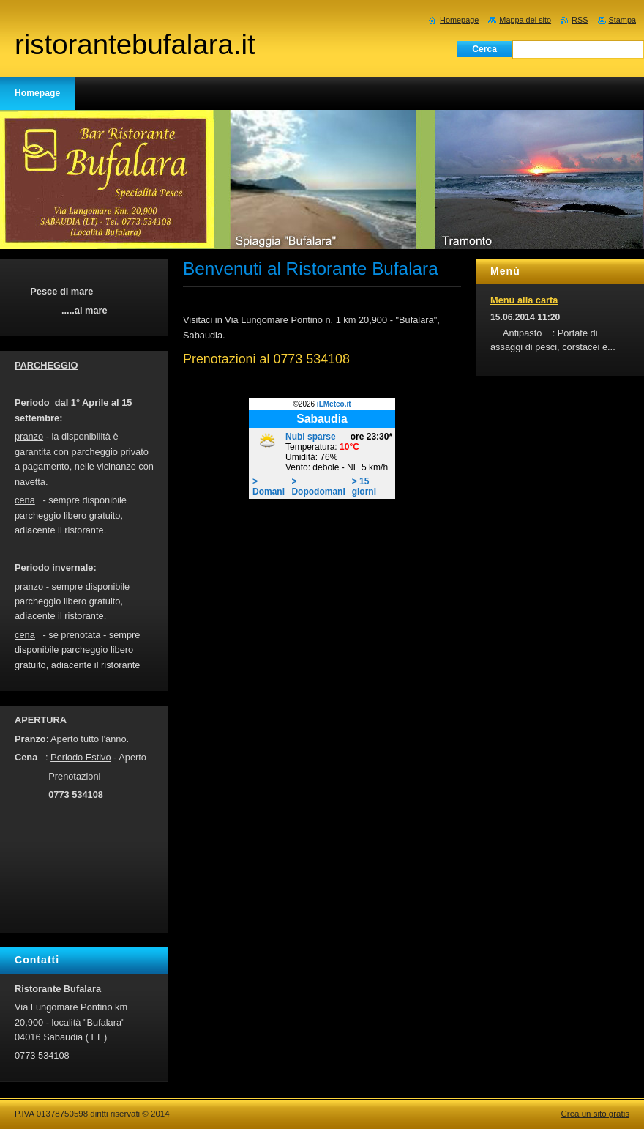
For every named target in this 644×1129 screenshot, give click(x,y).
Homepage (459, 19)
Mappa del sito (525, 19)
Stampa (622, 19)
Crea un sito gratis (595, 1113)
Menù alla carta (524, 300)
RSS (580, 19)
